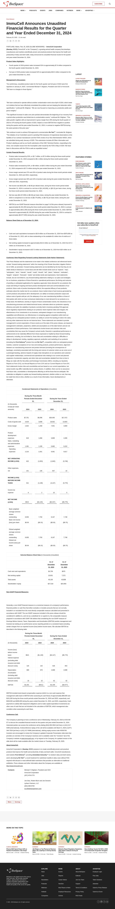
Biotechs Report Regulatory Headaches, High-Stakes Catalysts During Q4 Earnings (70, 850)
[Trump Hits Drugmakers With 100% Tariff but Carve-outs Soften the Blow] (98, 107)
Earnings (17, 802)
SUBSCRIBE (98, 4)
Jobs (50, 10)
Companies (59, 10)
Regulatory (79, 206)
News (22, 10)
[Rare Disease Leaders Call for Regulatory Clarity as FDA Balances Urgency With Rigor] (98, 164)
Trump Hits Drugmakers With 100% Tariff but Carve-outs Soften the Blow (84, 107)
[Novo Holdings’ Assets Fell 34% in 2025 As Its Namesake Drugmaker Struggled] (97, 838)
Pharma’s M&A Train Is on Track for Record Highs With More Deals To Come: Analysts (84, 119)
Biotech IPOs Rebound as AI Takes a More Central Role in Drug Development (84, 187)
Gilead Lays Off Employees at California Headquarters (83, 81)
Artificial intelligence (83, 184)
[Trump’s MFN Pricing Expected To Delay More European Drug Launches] (98, 175)
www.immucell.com (27, 738)
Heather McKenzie (80, 168)
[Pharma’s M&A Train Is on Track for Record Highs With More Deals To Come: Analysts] (98, 118)
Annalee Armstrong (80, 122)
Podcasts (33, 10)
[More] (25, 10)
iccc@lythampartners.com (32, 789)
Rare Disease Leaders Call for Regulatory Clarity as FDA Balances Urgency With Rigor (83, 165)
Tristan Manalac (79, 190)
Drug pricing (80, 172)
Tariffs (78, 104)
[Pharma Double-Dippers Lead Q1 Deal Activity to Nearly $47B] (98, 198)
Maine (9, 802)
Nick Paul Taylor (79, 96)
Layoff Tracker (80, 78)
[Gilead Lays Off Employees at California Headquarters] (98, 81)
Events (42, 10)
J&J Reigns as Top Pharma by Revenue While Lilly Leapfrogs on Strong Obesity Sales (44, 850)
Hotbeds (70, 10)
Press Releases (10, 19)
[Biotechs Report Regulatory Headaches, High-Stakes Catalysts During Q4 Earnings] (70, 838)
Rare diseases (80, 161)
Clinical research (12, 846)
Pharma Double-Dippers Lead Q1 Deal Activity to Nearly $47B (84, 198)
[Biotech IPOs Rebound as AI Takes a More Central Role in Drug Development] (98, 187)
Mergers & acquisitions (83, 115)
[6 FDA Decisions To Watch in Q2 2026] (98, 209)
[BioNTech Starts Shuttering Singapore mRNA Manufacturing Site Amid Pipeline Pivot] (98, 92)
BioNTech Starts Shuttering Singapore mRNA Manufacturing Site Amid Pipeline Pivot (84, 93)
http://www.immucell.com (14, 766)
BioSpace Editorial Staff (81, 83)
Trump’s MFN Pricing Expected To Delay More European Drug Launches (84, 176)
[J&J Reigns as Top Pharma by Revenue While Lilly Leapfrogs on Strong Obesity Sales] (44, 838)
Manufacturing (80, 89)
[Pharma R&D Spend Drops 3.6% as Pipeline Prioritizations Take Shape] (18, 838)
